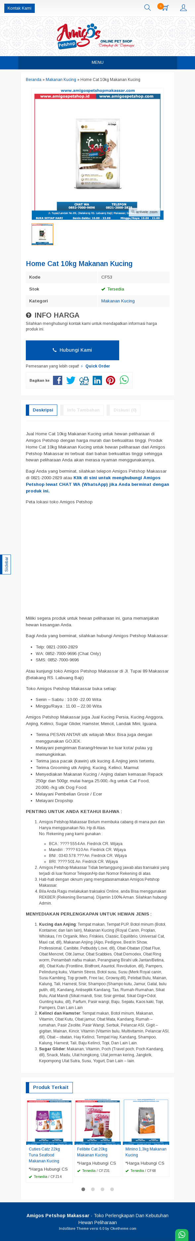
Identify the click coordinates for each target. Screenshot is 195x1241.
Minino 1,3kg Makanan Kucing (146, 1152)
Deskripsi (43, 409)
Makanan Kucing (118, 300)
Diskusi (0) (125, 409)
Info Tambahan (83, 409)
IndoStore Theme (74, 1228)
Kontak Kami (19, 8)
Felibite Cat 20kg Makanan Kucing (92, 1152)
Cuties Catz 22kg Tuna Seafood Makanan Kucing (44, 1155)
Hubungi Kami (72, 350)
